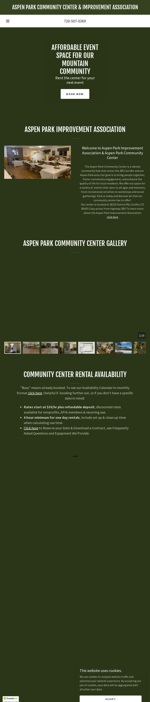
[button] (7, 21)
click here (112, 217)
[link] (75, 8)
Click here (31, 428)
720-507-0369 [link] (75, 21)
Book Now (75, 94)
